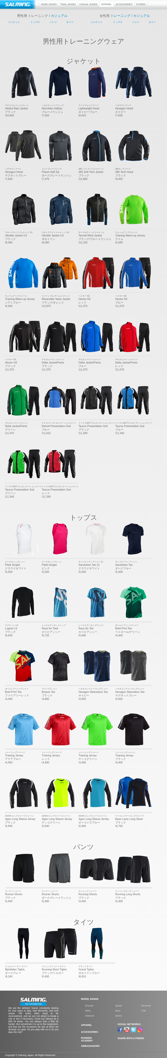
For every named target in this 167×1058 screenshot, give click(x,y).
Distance (89, 1015)
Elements (146, 1005)
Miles (88, 1010)
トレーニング (120, 16)
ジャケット (14, 22)
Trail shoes (68, 4)
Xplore (118, 1015)
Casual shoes (88, 4)
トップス (35, 22)
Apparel (106, 4)
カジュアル (59, 16)
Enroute (89, 1005)
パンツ (53, 22)
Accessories (123, 4)
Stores (141, 4)
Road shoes (49, 4)
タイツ (69, 22)
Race (118, 1010)
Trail (143, 1010)
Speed (118, 1005)
